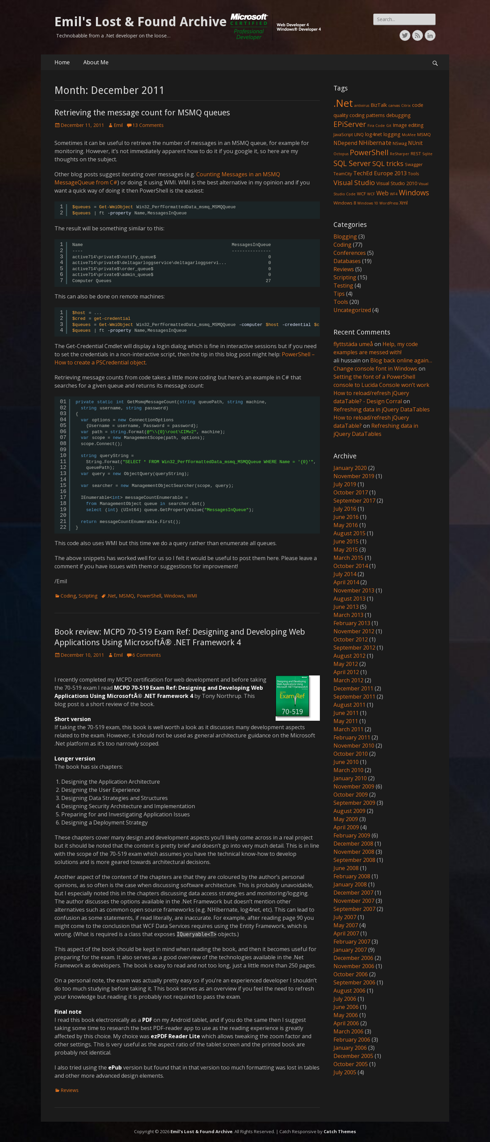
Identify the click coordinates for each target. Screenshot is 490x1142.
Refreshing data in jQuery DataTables (381, 409)
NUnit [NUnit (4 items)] (415, 143)
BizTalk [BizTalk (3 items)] (379, 105)
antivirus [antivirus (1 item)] (361, 105)
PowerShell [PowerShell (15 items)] (369, 152)
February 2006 (351, 1039)
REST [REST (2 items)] (416, 153)
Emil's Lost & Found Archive (140, 21)
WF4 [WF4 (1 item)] (393, 194)
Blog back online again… (401, 360)
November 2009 (353, 786)
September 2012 (354, 647)
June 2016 (346, 517)
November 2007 (353, 900)
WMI (192, 595)
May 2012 (345, 664)
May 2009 (345, 819)
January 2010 (350, 778)
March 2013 (348, 615)
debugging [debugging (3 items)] (398, 115)
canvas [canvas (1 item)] (394, 105)
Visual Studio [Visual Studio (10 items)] (354, 182)
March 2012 (348, 680)
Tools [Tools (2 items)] (413, 173)
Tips (339, 293)
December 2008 (353, 843)
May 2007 (345, 925)
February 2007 (351, 941)
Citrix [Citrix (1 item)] (406, 105)
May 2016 (345, 525)
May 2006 (345, 1015)
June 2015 (346, 541)
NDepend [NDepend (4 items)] (345, 143)
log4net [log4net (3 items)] (373, 134)
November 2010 (353, 745)
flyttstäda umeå (353, 344)
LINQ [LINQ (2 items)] (359, 134)
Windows (174, 595)
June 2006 (346, 1007)
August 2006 (349, 990)
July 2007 (344, 917)
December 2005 (353, 1056)
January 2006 (350, 1047)
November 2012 (353, 631)
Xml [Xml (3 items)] (403, 202)
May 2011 (345, 721)
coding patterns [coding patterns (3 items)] (367, 115)
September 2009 (354, 802)
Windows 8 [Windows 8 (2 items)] (344, 203)
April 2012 (346, 672)
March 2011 (348, 729)
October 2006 (350, 974)
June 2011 (346, 713)
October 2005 (350, 1064)
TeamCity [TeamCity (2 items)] (342, 173)
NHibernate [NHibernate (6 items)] (375, 142)
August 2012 (349, 655)
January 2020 (350, 468)
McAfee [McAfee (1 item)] (409, 134)
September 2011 (354, 696)
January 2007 (350, 949)
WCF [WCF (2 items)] (361, 194)
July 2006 (344, 998)
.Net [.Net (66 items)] (343, 103)
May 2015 (345, 549)
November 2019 (353, 476)
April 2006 (346, 1023)
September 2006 (354, 982)
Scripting (88, 595)
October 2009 (350, 794)
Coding (68, 595)
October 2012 (350, 639)
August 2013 (349, 598)
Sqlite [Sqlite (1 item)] (427, 153)
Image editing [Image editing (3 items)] (408, 125)
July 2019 (344, 484)
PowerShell (149, 595)
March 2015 (348, 557)
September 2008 (354, 860)
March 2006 (348, 1031)
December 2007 (353, 892)
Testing (343, 285)
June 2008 (346, 868)
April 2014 (346, 582)
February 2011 (351, 737)
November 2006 (353, 966)
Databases (347, 261)
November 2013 (353, 590)
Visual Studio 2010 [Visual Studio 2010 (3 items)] (396, 183)
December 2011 (353, 688)
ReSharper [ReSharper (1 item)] (399, 153)
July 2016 (344, 508)
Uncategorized (352, 310)
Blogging (345, 236)
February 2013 (351, 623)
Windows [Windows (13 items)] (414, 192)
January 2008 (350, 884)
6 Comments (146, 655)
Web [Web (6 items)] (382, 193)
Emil (118, 125)
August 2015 (349, 533)
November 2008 (353, 851)
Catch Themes (340, 1131)
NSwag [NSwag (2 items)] (400, 143)
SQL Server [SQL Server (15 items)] (352, 163)
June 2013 (346, 606)
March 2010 (348, 770)
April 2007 (346, 933)
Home (62, 62)
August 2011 (349, 704)
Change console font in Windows (375, 368)
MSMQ (126, 595)
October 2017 (350, 492)
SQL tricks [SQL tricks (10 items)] (388, 163)
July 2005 (344, 1072)
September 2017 (354, 500)
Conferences (349, 253)
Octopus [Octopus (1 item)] (340, 153)
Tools (340, 302)
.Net (111, 595)
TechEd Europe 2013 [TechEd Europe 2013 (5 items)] (380, 173)
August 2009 (349, 811)
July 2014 (344, 574)
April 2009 (346, 827)
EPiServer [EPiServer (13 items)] (349, 124)
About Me (96, 62)
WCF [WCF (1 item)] (371, 194)
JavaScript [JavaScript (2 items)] (343, 134)
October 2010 (350, 753)
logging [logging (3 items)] (392, 134)
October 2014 (350, 566)
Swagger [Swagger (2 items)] (414, 164)
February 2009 (351, 835)
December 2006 (353, 958)
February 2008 (351, 876)
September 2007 (354, 909)
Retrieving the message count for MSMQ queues (142, 112)
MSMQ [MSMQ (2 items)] (424, 134)
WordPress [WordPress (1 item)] (388, 203)
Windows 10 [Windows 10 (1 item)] (367, 203)
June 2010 (346, 762)
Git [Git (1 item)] (388, 125)
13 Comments (148, 125)
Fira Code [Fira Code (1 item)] (376, 125)
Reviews (70, 1090)
